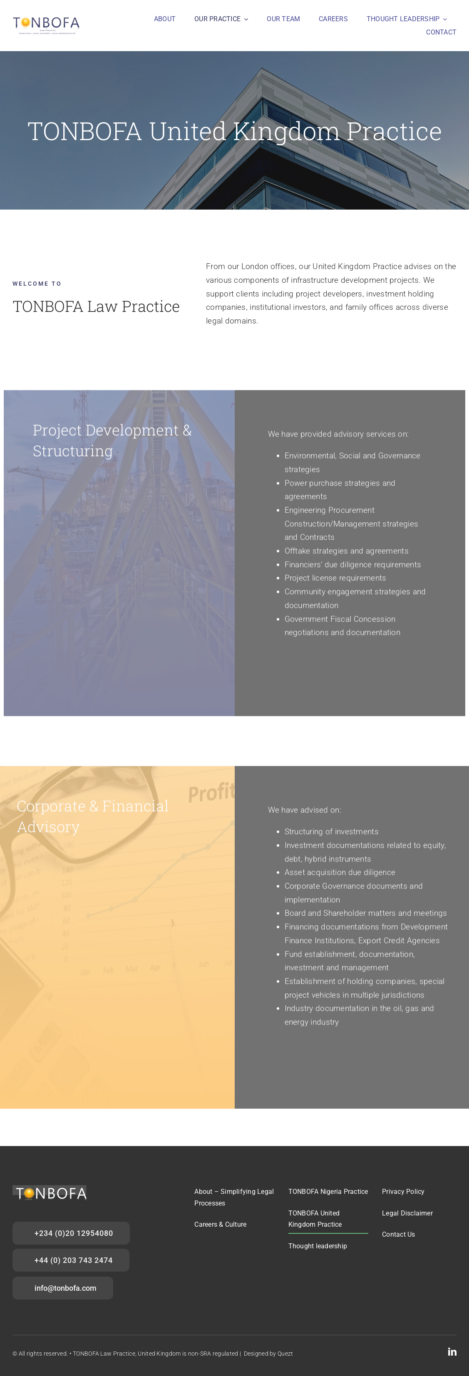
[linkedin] (452, 1352)
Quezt (285, 1353)
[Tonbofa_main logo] (46, 19)
